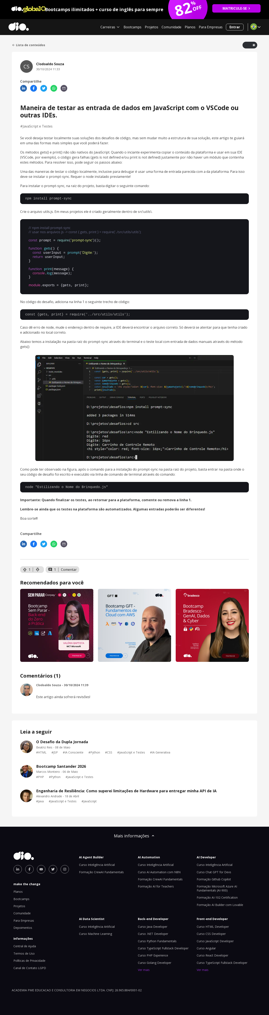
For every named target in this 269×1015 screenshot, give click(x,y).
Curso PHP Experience (153, 952)
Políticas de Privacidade (29, 957)
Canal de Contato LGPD (29, 964)
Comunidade (171, 27)
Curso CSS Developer (211, 930)
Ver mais (144, 966)
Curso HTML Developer (213, 923)
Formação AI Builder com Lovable (220, 901)
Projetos (151, 27)
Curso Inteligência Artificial (97, 861)
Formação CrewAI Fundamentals (101, 868)
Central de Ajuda (24, 942)
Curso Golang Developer (154, 959)
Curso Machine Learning (95, 930)
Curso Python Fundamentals (157, 937)
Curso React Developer (212, 952)
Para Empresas (211, 27)
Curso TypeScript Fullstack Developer (163, 944)
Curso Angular (206, 944)
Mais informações (134, 832)
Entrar (234, 27)
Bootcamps (132, 27)
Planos (190, 27)
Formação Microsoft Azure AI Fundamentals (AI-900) (217, 884)
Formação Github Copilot (214, 875)
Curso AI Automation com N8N (159, 868)
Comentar (69, 565)
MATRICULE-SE (237, 8)
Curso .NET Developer (153, 930)
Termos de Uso (24, 950)
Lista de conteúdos (28, 45)
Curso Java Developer (152, 923)
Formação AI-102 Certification (217, 894)
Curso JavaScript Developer (215, 937)
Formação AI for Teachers (156, 883)
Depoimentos (22, 924)
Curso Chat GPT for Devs (214, 868)
